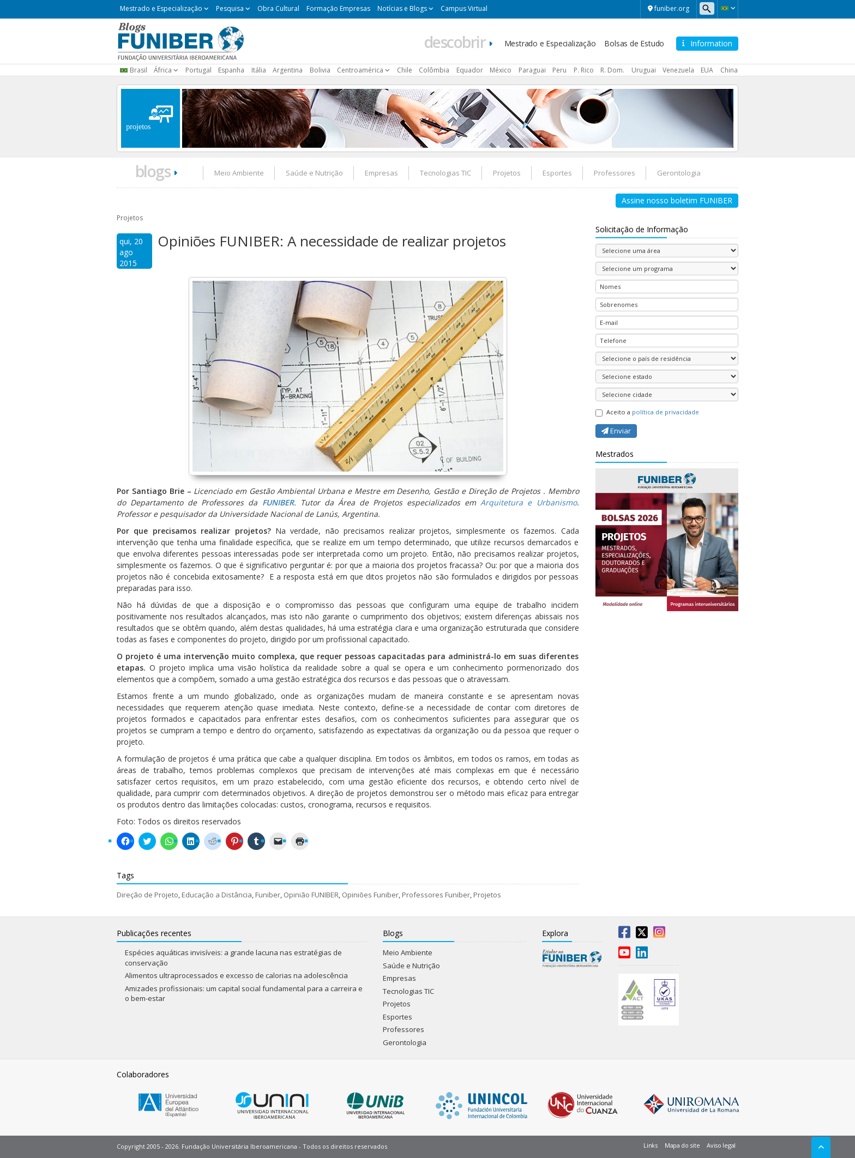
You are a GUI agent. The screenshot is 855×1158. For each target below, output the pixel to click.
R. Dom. (612, 70)
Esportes (557, 173)
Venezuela (678, 70)
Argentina (288, 70)
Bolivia (320, 70)
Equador (469, 70)
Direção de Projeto (147, 895)
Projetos (507, 173)
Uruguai (643, 70)
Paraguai (532, 70)
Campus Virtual (464, 8)
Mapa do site (682, 1145)
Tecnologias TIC (445, 173)
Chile (404, 70)
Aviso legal (721, 1145)
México (500, 70)
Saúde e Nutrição (314, 173)
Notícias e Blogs (402, 8)
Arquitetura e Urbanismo (528, 502)
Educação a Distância (217, 895)
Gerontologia (679, 173)
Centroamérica (360, 70)
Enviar (616, 431)
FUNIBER (278, 502)
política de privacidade (665, 412)
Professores (614, 173)
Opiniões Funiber (370, 895)
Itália (258, 70)
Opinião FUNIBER (311, 895)
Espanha (231, 70)
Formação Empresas (338, 8)
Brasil (138, 70)
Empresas (381, 173)
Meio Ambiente (239, 173)
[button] (728, 8)
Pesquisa (230, 8)
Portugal (198, 70)
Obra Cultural (278, 8)
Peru (559, 70)
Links (650, 1145)
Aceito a (647, 412)
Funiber (267, 895)
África (163, 70)
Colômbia (434, 70)
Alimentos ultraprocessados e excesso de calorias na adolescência (236, 975)
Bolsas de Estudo (634, 43)
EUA (707, 70)
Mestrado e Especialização (161, 8)
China (729, 70)
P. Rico (584, 70)
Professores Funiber (436, 895)
